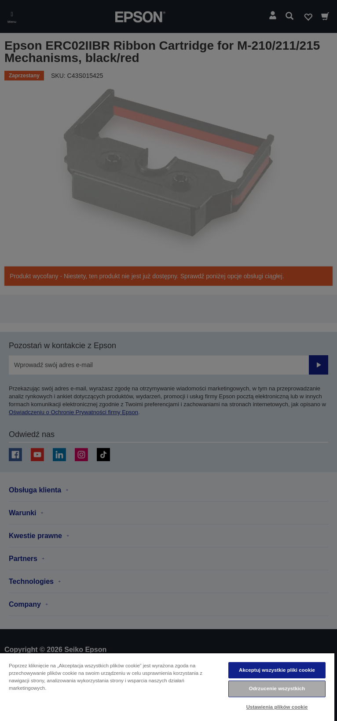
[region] (167, 686)
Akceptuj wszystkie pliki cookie (277, 670)
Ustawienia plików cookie (277, 707)
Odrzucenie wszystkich (277, 688)
